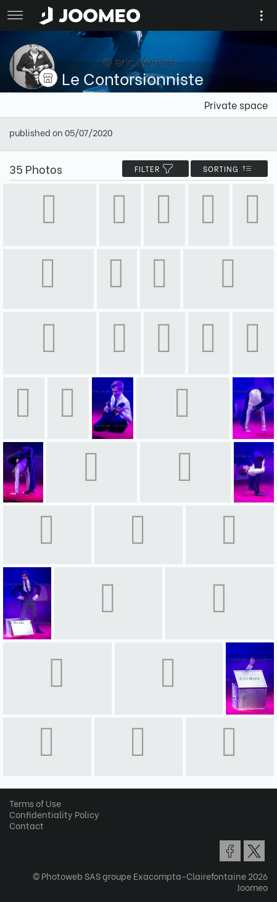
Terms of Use (35, 803)
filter (155, 168)
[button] (32, 838)
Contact (26, 825)
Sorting (229, 168)
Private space (236, 104)
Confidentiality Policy (54, 814)
